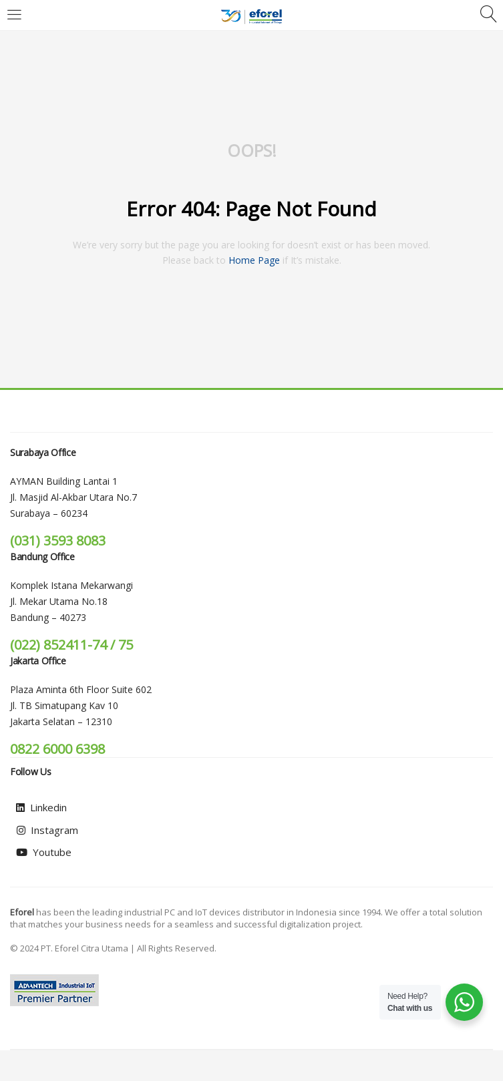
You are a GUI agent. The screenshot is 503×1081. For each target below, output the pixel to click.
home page (254, 260)
